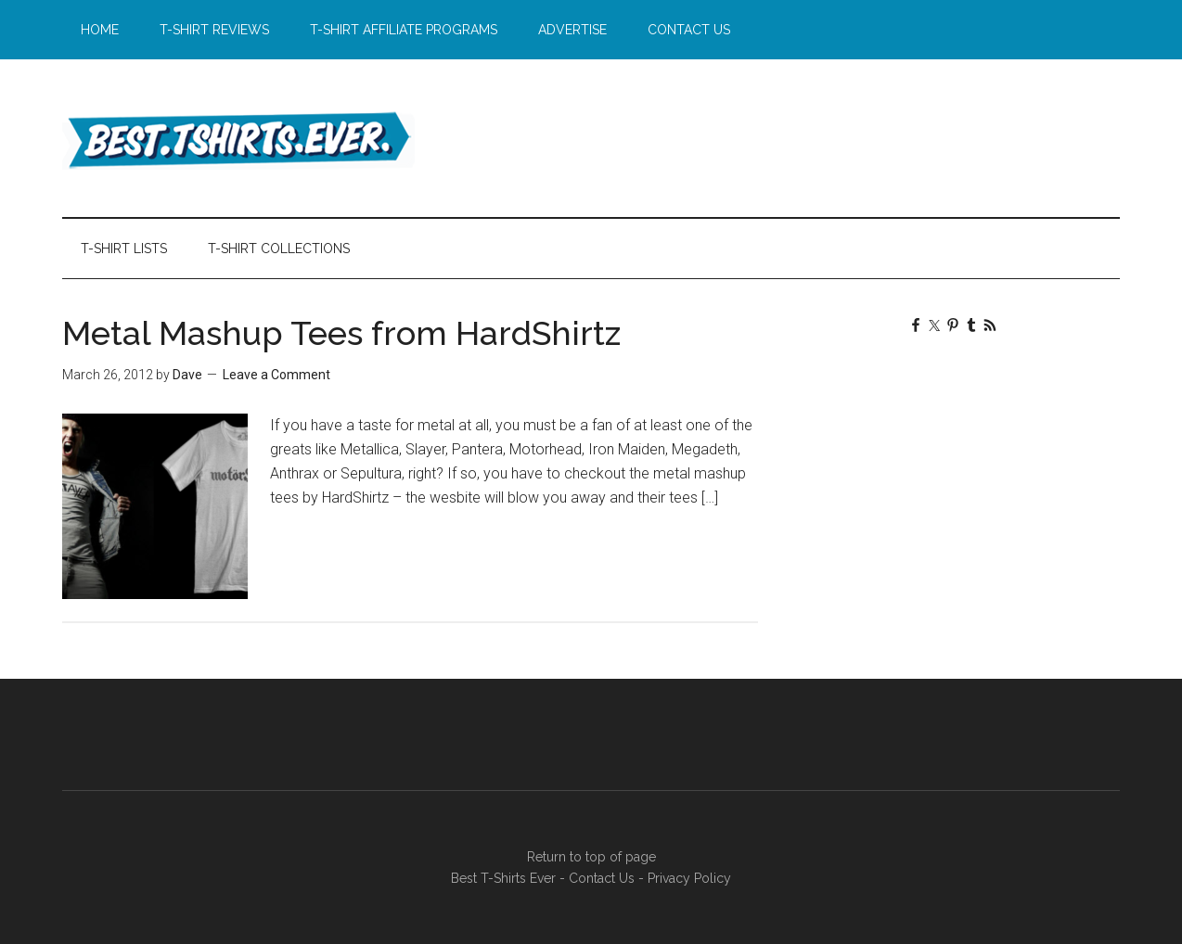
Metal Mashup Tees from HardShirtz (341, 332)
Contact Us (602, 878)
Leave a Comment (276, 374)
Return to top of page (591, 856)
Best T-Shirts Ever (238, 138)
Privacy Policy (689, 878)
